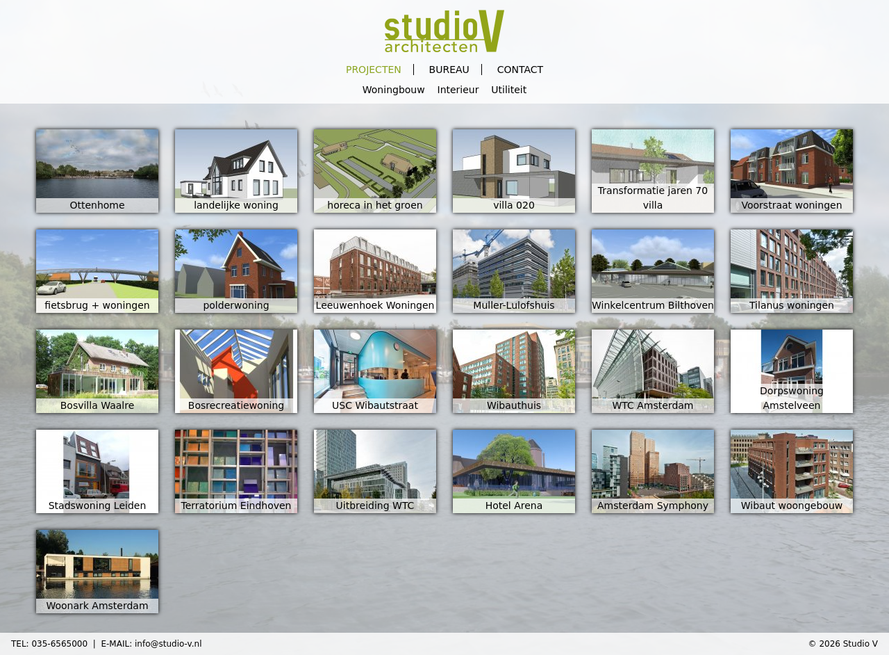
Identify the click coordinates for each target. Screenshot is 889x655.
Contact (520, 69)
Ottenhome (96, 205)
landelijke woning (236, 205)
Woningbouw (394, 89)
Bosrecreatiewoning (236, 405)
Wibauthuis (514, 405)
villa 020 (514, 205)
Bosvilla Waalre (97, 405)
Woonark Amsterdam (97, 605)
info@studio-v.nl (168, 644)
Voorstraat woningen (791, 205)
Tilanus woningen (791, 305)
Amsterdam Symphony (652, 505)
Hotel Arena (514, 505)
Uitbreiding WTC (375, 505)
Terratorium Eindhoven (236, 505)
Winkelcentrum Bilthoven (653, 305)
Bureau (449, 69)
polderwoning (236, 305)
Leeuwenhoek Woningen (375, 305)
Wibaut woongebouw (791, 505)
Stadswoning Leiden (98, 505)
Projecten (373, 69)
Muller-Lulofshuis (513, 305)
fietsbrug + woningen (96, 305)
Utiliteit (508, 89)
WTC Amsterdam (652, 405)
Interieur (458, 89)
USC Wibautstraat (375, 405)
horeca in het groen (374, 205)
